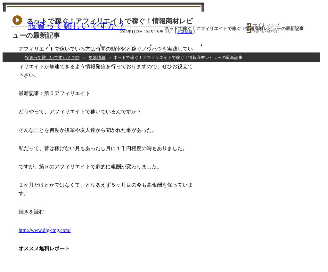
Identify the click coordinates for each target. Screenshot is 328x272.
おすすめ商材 (28, 45)
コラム (231, 45)
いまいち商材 (129, 45)
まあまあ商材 (79, 45)
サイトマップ (266, 25)
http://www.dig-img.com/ (45, 230)
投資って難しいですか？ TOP (52, 57)
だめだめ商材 (180, 45)
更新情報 (97, 57)
